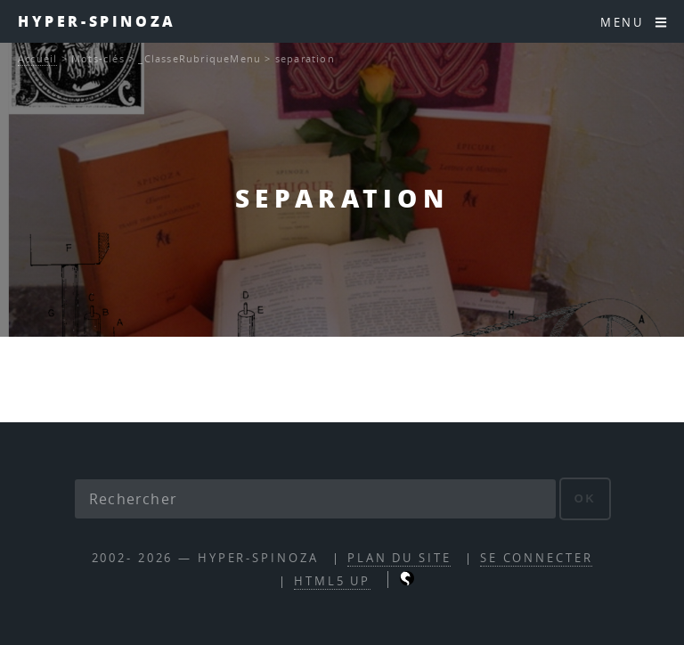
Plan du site (399, 558)
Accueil (37, 58)
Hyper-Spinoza (97, 21)
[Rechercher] (315, 498)
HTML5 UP (332, 581)
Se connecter (536, 558)
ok (585, 498)
